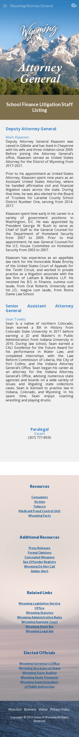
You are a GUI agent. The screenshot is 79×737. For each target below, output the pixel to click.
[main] (39, 107)
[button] (5, 6)
